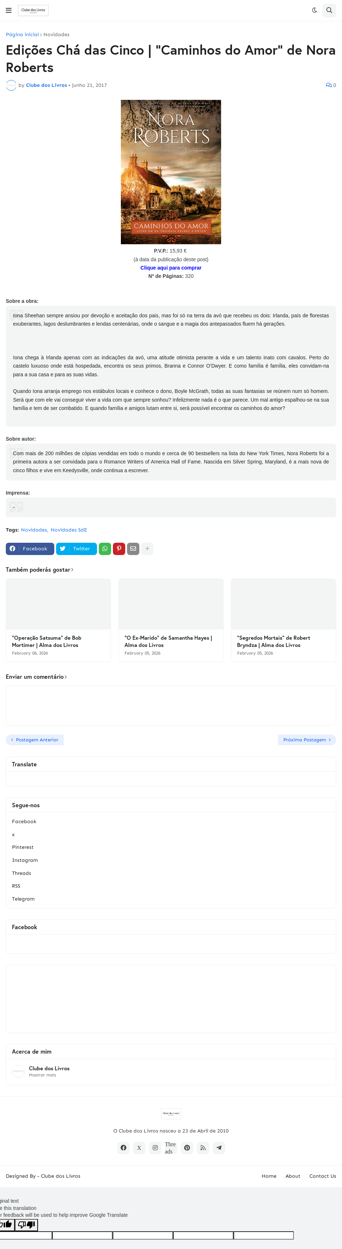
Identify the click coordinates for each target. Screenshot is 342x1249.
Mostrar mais (42, 1074)
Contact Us (322, 1176)
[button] (8, 10)
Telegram (23, 899)
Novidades (56, 34)
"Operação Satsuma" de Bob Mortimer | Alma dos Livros (46, 641)
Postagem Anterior (37, 739)
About (293, 1176)
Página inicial (22, 34)
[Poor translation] (26, 1225)
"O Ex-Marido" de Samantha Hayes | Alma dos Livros (168, 641)
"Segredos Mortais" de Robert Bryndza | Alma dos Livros (273, 641)
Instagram (25, 860)
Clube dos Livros (49, 1068)
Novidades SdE (69, 530)
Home (269, 1176)
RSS (16, 886)
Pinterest (23, 847)
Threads (21, 873)
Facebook (24, 821)
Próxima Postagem (304, 739)
